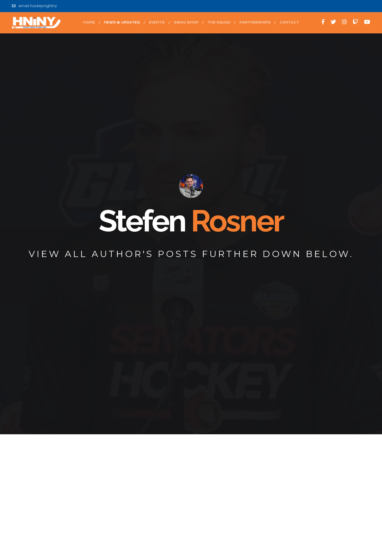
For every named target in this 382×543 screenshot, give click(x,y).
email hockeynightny (34, 6)
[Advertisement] (191, 480)
